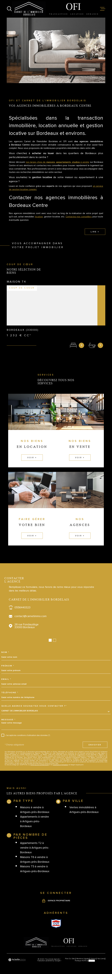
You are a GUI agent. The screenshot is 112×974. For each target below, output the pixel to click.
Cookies (92, 960)
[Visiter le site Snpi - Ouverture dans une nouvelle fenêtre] (56, 923)
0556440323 (22, 607)
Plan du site (70, 958)
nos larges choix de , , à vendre (57, 165)
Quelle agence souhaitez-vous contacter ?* (34, 706)
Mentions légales (82, 958)
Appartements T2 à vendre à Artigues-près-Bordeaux (34, 848)
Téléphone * (9, 693)
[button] (50, 640)
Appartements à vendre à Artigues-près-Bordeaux (34, 821)
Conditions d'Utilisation (60, 764)
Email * (6, 679)
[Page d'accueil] (56, 8)
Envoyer (95, 745)
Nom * (5, 652)
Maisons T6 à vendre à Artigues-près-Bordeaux (34, 859)
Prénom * (7, 666)
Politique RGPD (81, 960)
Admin (93, 958)
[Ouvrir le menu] (102, 8)
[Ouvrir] (9, 8)
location (39, 220)
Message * (8, 720)
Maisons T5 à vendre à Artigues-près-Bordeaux (34, 869)
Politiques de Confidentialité (39, 764)
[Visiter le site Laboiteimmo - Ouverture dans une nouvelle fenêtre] (17, 959)
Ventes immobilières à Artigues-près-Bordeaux (84, 810)
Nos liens (100, 958)
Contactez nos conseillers (79, 220)
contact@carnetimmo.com (30, 616)
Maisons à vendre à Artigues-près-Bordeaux (34, 810)
